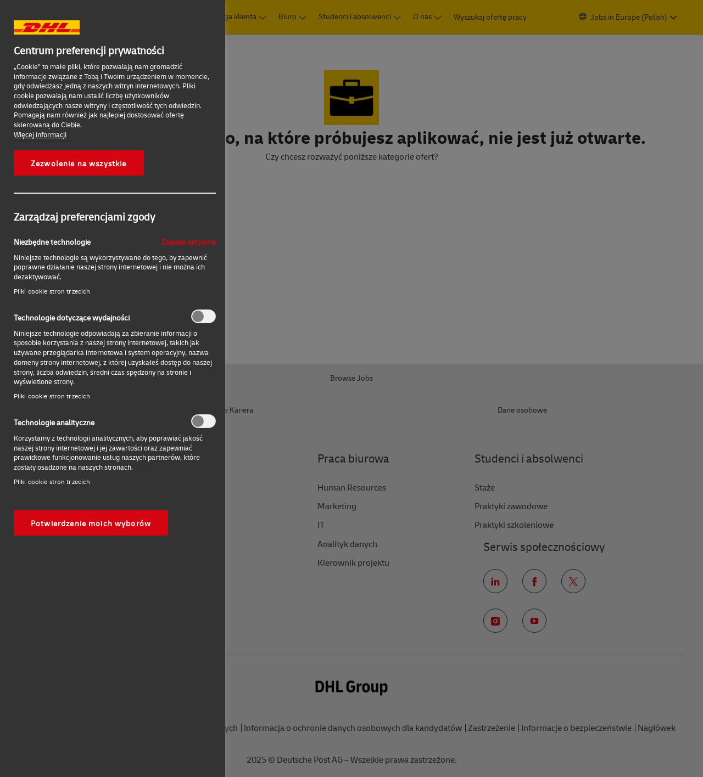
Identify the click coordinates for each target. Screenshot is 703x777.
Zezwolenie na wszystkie (79, 162)
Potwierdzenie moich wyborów (91, 522)
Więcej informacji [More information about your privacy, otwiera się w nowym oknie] (40, 134)
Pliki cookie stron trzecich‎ (52, 291)
